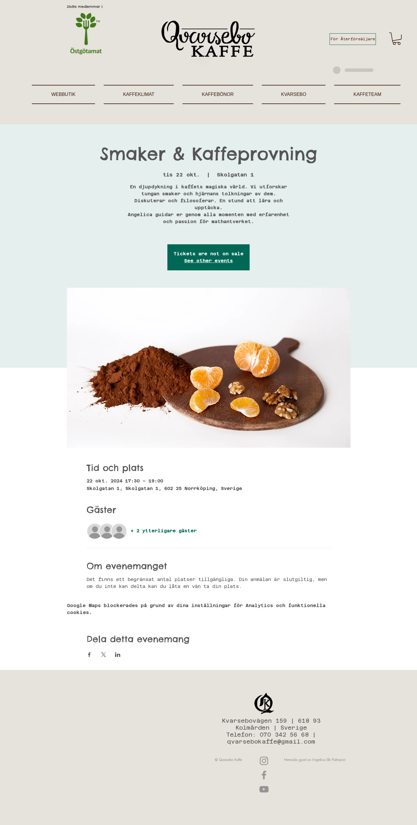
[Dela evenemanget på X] (103, 654)
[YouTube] (264, 789)
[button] (396, 38)
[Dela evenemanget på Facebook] (89, 654)
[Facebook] (264, 775)
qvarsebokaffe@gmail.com (271, 741)
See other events (208, 260)
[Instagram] (264, 760)
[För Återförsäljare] (353, 39)
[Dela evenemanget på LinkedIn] (117, 654)
